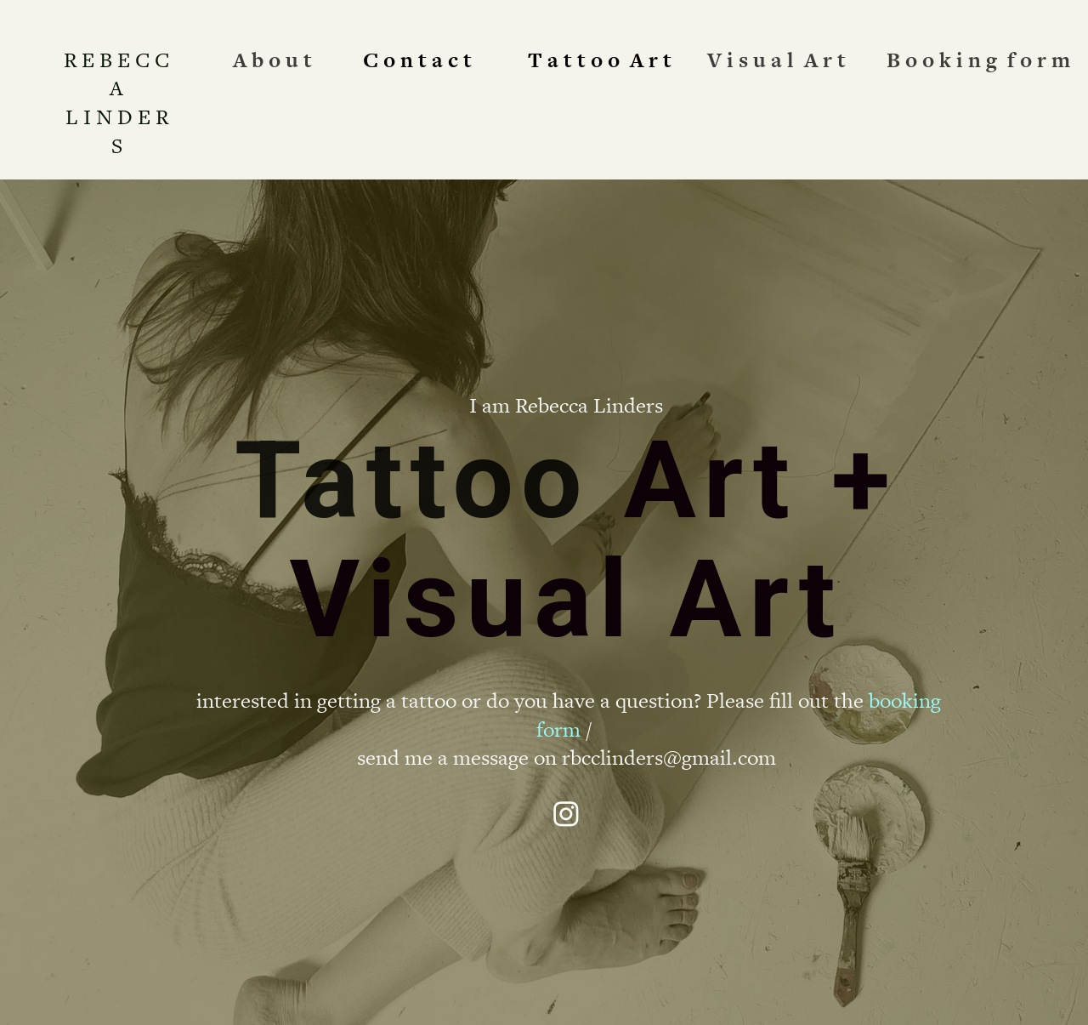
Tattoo (412, 480)
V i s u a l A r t (776, 60)
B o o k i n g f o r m (978, 60)
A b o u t (272, 60)
